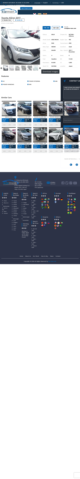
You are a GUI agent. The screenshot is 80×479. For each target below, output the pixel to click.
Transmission (64, 43)
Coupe (24, 213)
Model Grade (46, 39)
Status (45, 34)
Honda (15, 204)
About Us (6, 202)
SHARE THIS (6, 20)
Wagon (25, 202)
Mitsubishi (15, 208)
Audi (14, 220)
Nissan (15, 202)
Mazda (15, 206)
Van (24, 206)
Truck (24, 211)
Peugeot (15, 222)
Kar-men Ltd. (52, 261)
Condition (63, 46)
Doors (44, 55)
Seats (61, 55)
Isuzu (14, 228)
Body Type (46, 46)
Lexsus (15, 215)
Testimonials (6, 206)
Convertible (25, 220)
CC (61, 62)
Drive (44, 43)
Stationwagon (26, 217)
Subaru (15, 210)
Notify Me (18, 20)
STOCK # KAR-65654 (7, 23)
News (5, 211)
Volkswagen (16, 218)
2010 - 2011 (36, 211)
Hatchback (26, 204)
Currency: (56, 3)
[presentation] (71, 165)
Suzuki (15, 211)
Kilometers (46, 62)
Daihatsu (15, 213)
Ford (14, 224)
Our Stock (36, 256)
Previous (1, 68)
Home (5, 200)
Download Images (50, 72)
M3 (61, 59)
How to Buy (44, 256)
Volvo (14, 226)
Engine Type (63, 39)
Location (62, 66)
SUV (24, 210)
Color (44, 50)
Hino (14, 230)
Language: (37, 3)
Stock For (46, 66)
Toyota (15, 200)
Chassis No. (63, 34)
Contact (6, 213)
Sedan (24, 208)
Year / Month (64, 50)
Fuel (44, 59)
